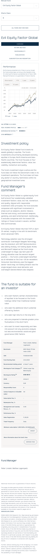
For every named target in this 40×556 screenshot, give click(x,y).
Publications (20, 55)
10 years (15, 84)
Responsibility (20, 51)
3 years (32, 80)
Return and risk (20, 47)
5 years (7, 84)
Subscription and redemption (20, 58)
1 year (24, 80)
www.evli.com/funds (7, 511)
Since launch (9, 80)
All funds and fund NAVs (20, 28)
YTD (17, 80)
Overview (20, 44)
